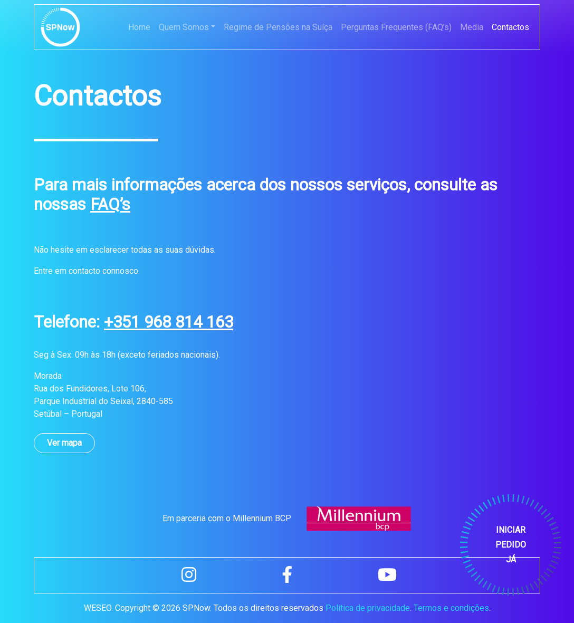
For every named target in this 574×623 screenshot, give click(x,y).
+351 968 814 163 (168, 322)
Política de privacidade (368, 608)
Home (139, 27)
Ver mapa (64, 443)
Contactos (510, 27)
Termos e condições (451, 608)
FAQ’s (110, 204)
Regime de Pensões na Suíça (278, 27)
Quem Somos (184, 27)
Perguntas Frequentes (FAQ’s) (396, 27)
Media (471, 27)
